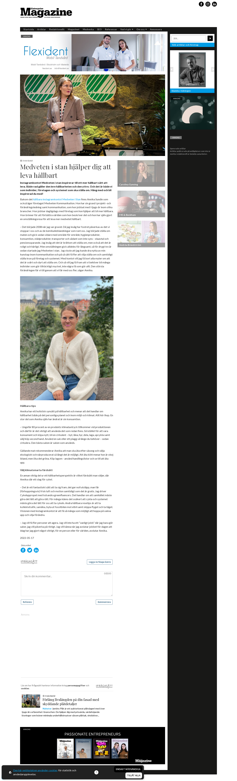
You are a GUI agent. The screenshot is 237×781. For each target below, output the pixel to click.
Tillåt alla (133, 775)
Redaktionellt (57, 29)
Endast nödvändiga (128, 769)
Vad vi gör (126, 29)
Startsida (28, 29)
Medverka (88, 29)
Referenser (111, 29)
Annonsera (156, 29)
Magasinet (73, 29)
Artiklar (41, 29)
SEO (99, 29)
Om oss (141, 29)
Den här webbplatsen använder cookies (35, 770)
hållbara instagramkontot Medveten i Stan (57, 199)
